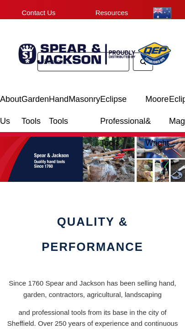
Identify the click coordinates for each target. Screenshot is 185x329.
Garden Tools (35, 103)
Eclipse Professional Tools (122, 103)
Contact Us (38, 12)
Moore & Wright (157, 103)
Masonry (84, 99)
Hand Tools (59, 103)
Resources (111, 12)
